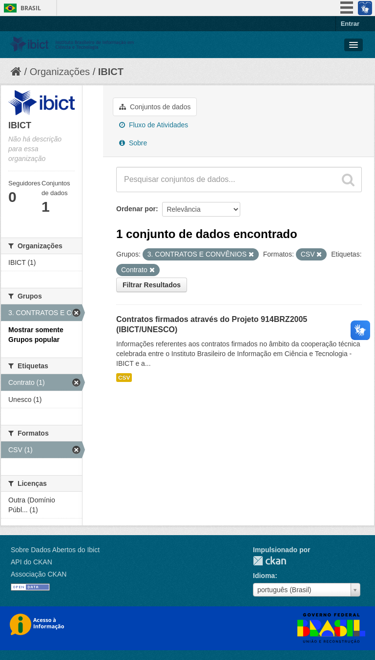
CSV (124, 377)
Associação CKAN (38, 574)
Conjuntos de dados (154, 107)
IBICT (111, 71)
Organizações (60, 71)
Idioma (264, 576)
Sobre (133, 143)
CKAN (269, 561)
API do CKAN (31, 562)
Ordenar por (136, 209)
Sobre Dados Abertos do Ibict (55, 550)
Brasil (31, 8)
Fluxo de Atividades (153, 125)
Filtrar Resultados (152, 285)
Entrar (350, 23)
